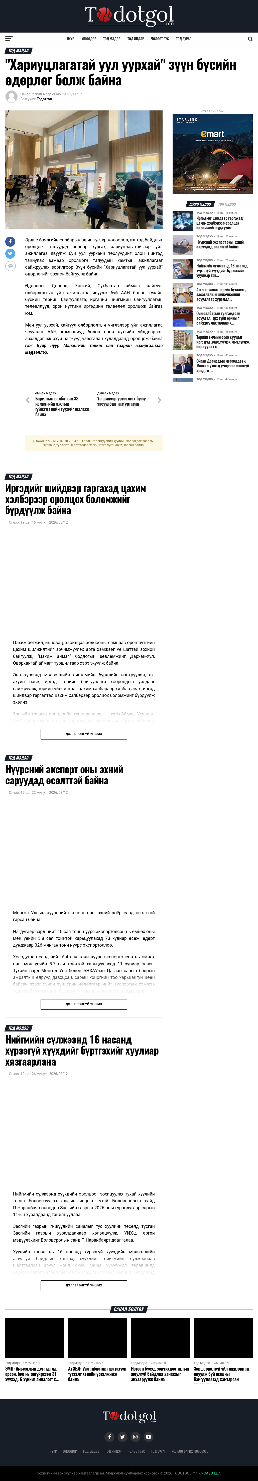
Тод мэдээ (111, 38)
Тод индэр (135, 38)
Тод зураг (183, 38)
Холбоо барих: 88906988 (190, 1451)
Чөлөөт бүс (160, 38)
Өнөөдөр (89, 38)
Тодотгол (44, 99)
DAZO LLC (209, 1473)
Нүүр (70, 38)
